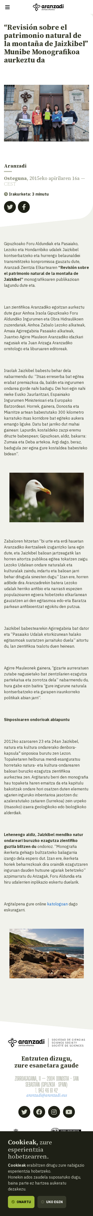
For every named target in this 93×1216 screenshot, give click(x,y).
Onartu (21, 1202)
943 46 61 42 (48, 1090)
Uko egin (52, 1202)
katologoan (57, 903)
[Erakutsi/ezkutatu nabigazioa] (7, 7)
